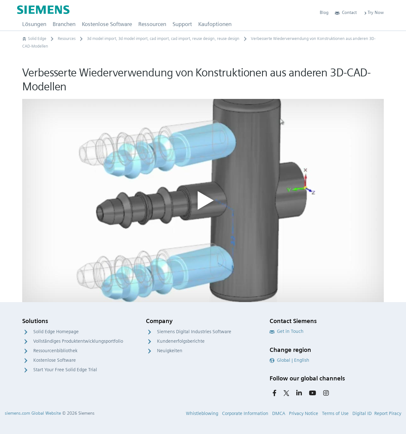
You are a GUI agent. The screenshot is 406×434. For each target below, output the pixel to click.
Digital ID (362, 413)
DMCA (278, 413)
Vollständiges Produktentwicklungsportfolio (78, 341)
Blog (324, 12)
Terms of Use (335, 413)
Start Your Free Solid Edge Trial (65, 369)
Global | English (289, 360)
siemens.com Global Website (33, 413)
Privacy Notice (303, 413)
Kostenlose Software (54, 360)
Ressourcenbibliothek (55, 350)
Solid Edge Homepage (56, 331)
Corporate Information (245, 413)
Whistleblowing (202, 413)
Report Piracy (387, 413)
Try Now (373, 12)
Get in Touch (287, 331)
